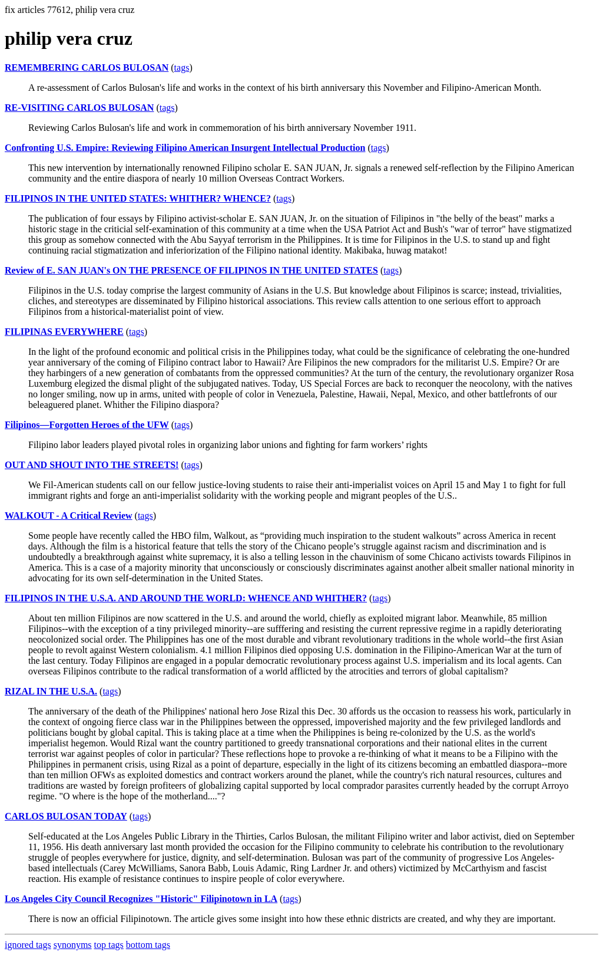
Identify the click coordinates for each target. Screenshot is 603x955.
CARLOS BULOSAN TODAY (66, 816)
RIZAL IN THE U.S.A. (51, 691)
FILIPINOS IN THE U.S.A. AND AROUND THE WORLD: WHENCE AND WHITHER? (186, 598)
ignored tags (28, 945)
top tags (109, 945)
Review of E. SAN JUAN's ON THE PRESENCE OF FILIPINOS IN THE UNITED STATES (191, 270)
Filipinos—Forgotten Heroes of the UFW (87, 425)
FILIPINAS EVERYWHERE (64, 332)
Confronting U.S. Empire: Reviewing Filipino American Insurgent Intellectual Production (185, 148)
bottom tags (148, 945)
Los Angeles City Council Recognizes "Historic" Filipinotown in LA (141, 899)
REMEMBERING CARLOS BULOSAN (86, 67)
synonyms (73, 945)
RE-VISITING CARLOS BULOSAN (79, 108)
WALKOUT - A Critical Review (68, 516)
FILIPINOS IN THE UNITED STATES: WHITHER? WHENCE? (138, 198)
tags (182, 67)
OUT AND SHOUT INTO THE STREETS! (91, 465)
